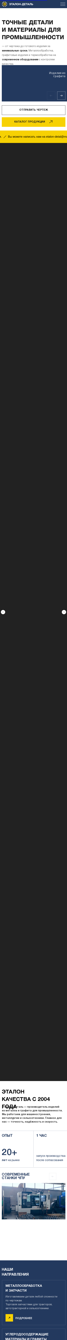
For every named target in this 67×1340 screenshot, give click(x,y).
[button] (33, 110)
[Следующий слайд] (64, 514)
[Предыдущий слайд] (3, 514)
